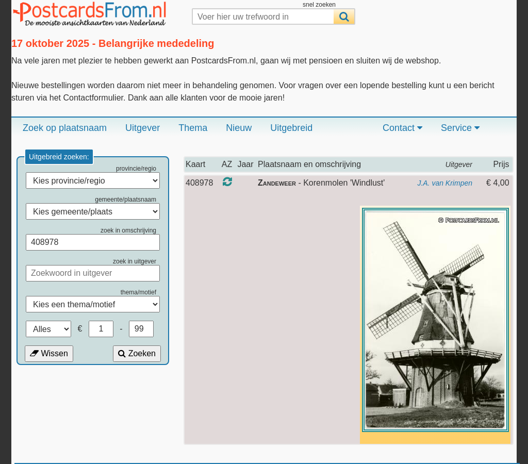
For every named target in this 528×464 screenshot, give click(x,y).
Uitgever (142, 128)
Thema (192, 128)
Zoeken (137, 353)
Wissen (49, 353)
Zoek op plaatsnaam (65, 128)
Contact (402, 128)
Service (460, 128)
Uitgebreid (291, 128)
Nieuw (239, 128)
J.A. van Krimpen (444, 183)
